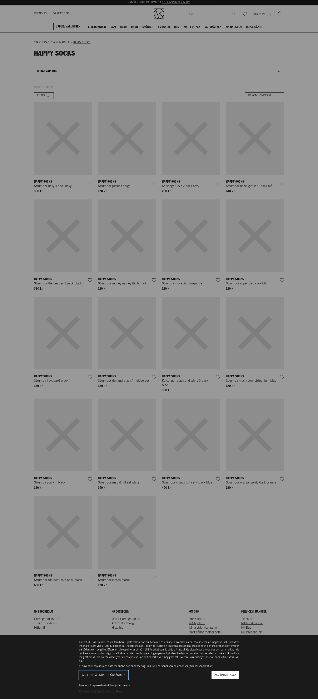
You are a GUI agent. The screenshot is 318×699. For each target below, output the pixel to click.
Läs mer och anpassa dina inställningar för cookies (104, 685)
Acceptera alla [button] (225, 675)
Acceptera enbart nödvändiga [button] (103, 675)
